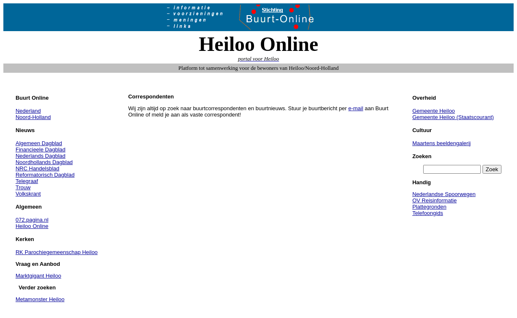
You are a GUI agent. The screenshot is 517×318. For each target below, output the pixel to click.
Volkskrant (28, 194)
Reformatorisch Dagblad (45, 175)
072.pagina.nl (32, 220)
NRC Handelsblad (37, 168)
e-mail (355, 108)
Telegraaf (27, 181)
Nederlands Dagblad (41, 156)
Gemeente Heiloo (433, 111)
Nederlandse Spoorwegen (443, 194)
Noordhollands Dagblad (44, 162)
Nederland (28, 111)
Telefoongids (427, 213)
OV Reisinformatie (434, 200)
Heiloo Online (32, 226)
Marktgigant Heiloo (38, 276)
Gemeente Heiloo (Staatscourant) (453, 117)
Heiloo (90, 252)
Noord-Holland (33, 117)
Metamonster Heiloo (40, 299)
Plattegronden (429, 207)
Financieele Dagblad (41, 149)
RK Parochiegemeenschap (49, 252)
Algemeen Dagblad (39, 143)
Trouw (23, 187)
